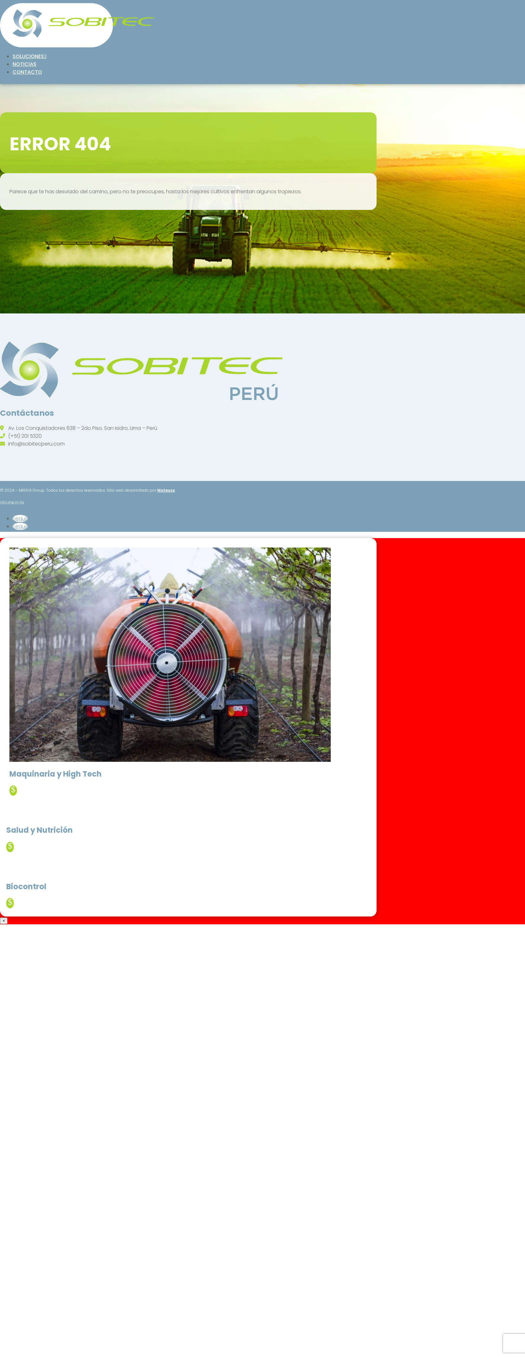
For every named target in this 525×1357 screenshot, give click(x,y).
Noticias (24, 64)
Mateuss (166, 490)
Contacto (27, 72)
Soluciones (28, 56)
